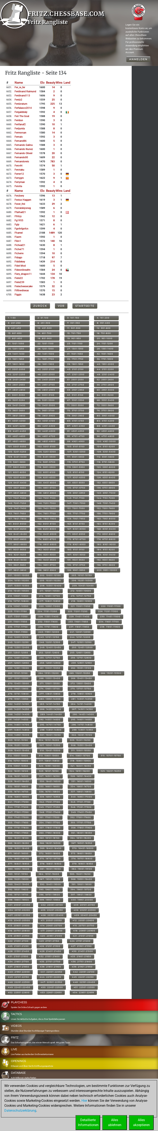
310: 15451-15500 (50, 750)
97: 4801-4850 (17, 441)
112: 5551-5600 (106, 457)
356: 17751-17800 (18, 828)
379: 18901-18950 (82, 864)
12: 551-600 (104, 328)
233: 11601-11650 (78, 622)
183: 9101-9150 (76, 549)
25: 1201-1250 (16, 349)
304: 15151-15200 (49, 740)
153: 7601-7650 (17, 513)
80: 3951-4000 (106, 415)
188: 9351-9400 (106, 555)
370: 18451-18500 (83, 848)
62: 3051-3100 (46, 395)
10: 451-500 (45, 328)
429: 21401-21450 (50, 951)
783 (52, 161)
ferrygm (19, 178)
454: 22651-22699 (83, 992)
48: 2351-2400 (106, 374)
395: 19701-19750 (18, 894)
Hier (84, 1101)
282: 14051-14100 (18, 704)
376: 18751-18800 (82, 858)
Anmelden (138, 59)
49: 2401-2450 (17, 379)
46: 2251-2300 (46, 374)
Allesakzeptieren (141, 1122)
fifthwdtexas (22, 290)
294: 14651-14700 (18, 725)
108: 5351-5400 (106, 452)
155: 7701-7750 (76, 513)
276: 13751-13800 (18, 694)
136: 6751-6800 (106, 488)
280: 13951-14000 (50, 699)
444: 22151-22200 (50, 977)
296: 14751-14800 (82, 725)
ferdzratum (21, 103)
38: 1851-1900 (46, 364)
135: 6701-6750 (76, 488)
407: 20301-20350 (19, 915)
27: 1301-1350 (75, 349)
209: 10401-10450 (83, 585)
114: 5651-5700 (47, 462)
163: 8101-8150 (76, 524)
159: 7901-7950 (76, 518)
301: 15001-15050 (50, 735)
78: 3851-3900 (46, 415)
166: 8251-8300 (47, 529)
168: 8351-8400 (106, 529)
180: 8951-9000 (106, 544)
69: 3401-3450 (17, 405)
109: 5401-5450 (17, 457)
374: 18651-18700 (18, 858)
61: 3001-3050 (16, 395)
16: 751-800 (104, 333)
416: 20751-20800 (19, 931)
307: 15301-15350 (50, 745)
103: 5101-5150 (76, 446)
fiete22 (19, 278)
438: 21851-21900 (50, 967)
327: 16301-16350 (49, 776)
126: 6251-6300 (47, 477)
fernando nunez (24, 149)
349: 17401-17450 (81, 812)
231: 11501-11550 (17, 622)
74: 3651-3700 (46, 410)
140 (52, 241)
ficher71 (19, 249)
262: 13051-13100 (81, 668)
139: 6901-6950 (76, 493)
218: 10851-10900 (81, 601)
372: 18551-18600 (49, 853)
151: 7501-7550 (76, 508)
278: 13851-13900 (81, 694)
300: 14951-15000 (18, 735)
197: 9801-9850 (17, 570)
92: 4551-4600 (105, 431)
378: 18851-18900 (51, 864)
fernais (19, 136)
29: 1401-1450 (16, 354)
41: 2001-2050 (16, 369)
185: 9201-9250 (17, 555)
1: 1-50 (12, 318)
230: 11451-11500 (110, 616)
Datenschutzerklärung (20, 1110)
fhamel (19, 232)
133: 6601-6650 (17, 488)
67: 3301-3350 (75, 400)
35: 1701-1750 (75, 359)
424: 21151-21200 (80, 941)
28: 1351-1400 (105, 349)
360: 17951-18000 (49, 833)
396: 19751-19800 (49, 894)
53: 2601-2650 (16, 385)
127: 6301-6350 (76, 477)
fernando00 (21, 157)
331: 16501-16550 (81, 781)
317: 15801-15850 (49, 761)
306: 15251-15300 (18, 745)
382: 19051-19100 (82, 869)
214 (52, 261)
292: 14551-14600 (49, 719)
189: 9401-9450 (17, 560)
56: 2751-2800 (105, 385)
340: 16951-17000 (81, 797)
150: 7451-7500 (47, 508)
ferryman (20, 182)
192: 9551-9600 (106, 560)
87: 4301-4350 (76, 426)
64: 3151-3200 (105, 395)
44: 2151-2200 (105, 369)
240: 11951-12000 (48, 632)
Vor (61, 305)
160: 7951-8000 (106, 518)
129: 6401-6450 (17, 482)
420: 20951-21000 (51, 936)
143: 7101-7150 (76, 498)
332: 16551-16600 (18, 786)
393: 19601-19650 (49, 889)
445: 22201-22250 (83, 977)
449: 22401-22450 (19, 987)
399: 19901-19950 (50, 900)
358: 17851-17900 (81, 828)
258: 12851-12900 (50, 663)
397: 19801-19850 (81, 894)
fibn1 (18, 241)
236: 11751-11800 (48, 627)
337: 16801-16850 (81, 791)
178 (52, 278)
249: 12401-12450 (50, 647)
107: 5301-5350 (76, 452)
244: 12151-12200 (80, 637)
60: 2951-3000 (105, 390)
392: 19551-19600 (18, 889)
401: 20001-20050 (19, 905)
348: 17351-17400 (50, 812)
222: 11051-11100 (111, 606)
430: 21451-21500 (82, 951)
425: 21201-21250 (18, 946)
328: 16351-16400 (81, 776)
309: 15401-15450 (18, 750)
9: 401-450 (14, 328)
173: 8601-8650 (17, 539)
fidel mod (20, 265)
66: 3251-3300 (46, 400)
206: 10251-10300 (82, 580)
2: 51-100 (43, 318)
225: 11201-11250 (78, 611)
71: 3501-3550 (75, 405)
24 (53, 269)
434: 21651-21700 (18, 961)
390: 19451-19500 (50, 884)
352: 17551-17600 (80, 817)
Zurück (40, 305)
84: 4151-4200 (105, 421)
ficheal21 (20, 245)
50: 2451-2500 (46, 379)
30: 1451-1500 (46, 354)
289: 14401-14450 (51, 714)
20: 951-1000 (105, 338)
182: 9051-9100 (47, 549)
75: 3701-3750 (75, 410)
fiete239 (19, 282)
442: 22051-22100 (84, 972)
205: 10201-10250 (50, 580)
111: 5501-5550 (76, 457)
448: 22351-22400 (84, 982)
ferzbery (19, 195)
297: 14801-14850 (18, 730)
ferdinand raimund (25, 91)
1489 (52, 232)
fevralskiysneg (23, 208)
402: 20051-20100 (52, 905)
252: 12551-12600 (49, 652)
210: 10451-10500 (18, 591)
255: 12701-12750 (50, 658)
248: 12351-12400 (18, 647)
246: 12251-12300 (50, 642)
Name (19, 82)
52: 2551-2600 (105, 379)
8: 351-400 (103, 323)
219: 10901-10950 (18, 606)
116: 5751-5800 (106, 462)
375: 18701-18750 (50, 858)
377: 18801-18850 (18, 864)
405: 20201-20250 (52, 910)
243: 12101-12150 (49, 637)
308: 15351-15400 (81, 745)
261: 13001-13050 (50, 668)
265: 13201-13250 (80, 673)
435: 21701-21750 (50, 961)
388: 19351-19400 (81, 879)
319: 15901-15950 (18, 766)
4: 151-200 (103, 318)
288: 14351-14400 (19, 714)
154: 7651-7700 (47, 513)
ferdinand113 (22, 95)
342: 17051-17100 (50, 802)
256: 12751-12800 (81, 658)
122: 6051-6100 (47, 472)
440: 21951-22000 (19, 972)
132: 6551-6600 (106, 482)
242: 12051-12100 (18, 637)
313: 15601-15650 (49, 755)
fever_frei (20, 204)
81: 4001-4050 (17, 421)
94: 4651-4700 (46, 436)
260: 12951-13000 (18, 668)
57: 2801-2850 (17, 390)
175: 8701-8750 (76, 539)
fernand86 (21, 140)
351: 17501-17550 (50, 817)
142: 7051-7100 (47, 498)
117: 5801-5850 (17, 467)
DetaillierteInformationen (88, 1122)
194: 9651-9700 (47, 565)
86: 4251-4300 (46, 426)
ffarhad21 (20, 212)
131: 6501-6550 (76, 482)
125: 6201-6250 (17, 477)
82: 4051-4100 (46, 421)
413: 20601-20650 (19, 925)
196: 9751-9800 (106, 565)
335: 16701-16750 (18, 791)
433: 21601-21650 (81, 956)
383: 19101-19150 (18, 874)
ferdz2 (18, 99)
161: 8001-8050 (17, 524)
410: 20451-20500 (19, 920)
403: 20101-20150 (84, 905)
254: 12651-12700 (18, 658)
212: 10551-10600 (81, 591)
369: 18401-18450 (51, 848)
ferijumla (20, 128)
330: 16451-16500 (50, 781)
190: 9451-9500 (47, 560)
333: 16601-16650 (49, 786)
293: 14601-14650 (81, 719)
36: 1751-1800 (105, 359)
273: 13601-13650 (18, 688)
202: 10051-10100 (50, 575)
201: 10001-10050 (18, 575)
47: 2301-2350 (76, 374)
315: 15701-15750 (111, 755)
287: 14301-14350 (82, 709)
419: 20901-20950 (19, 936)
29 (53, 204)
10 (53, 124)
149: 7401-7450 (17, 508)
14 (53, 87)
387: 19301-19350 (50, 879)
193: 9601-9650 (17, 565)
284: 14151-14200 (81, 704)
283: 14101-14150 (50, 704)
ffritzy (18, 216)
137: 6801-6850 (17, 493)
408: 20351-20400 (52, 915)
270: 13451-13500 (18, 683)
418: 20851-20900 (84, 931)
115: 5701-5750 (76, 462)
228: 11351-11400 (48, 616)
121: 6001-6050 (17, 472)
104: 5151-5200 (106, 446)
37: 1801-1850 (16, 364)
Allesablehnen (114, 1122)
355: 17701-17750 (81, 822)
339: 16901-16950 (50, 797)
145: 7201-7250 (17, 503)
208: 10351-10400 (51, 585)
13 (53, 195)
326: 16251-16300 (18, 776)
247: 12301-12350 (81, 642)
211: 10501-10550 (50, 591)
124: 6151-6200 (106, 472)
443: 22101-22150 (18, 977)
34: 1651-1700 (46, 359)
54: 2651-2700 (46, 385)
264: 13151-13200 (48, 673)
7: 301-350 (73, 323)
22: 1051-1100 (46, 343)
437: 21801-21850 (18, 967)
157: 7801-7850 (17, 518)
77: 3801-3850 (17, 415)
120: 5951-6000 (106, 467)
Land (67, 82)
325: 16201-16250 (111, 771)
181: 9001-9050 (17, 549)
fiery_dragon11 (23, 274)
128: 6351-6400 (106, 477)
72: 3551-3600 (105, 405)
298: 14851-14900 (51, 730)
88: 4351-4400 (106, 426)
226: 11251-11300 (108, 611)
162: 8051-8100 (47, 524)
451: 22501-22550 (84, 987)
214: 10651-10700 (49, 596)
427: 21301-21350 (81, 946)
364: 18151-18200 (80, 838)
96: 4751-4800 (106, 436)
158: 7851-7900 (47, 518)
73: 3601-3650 (16, 410)
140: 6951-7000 (106, 493)
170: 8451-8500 (47, 534)
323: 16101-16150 (49, 771)
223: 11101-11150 (17, 611)
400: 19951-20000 (82, 900)
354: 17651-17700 (49, 822)
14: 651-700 (45, 333)
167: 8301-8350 (76, 529)
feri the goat (22, 116)
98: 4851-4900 (47, 441)
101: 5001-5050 (17, 446)
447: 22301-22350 (51, 982)
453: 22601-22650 (51, 992)
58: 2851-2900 (46, 390)
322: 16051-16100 (18, 771)
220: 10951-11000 (49, 606)
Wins (59, 82)
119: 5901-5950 (76, 467)
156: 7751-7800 (106, 513)
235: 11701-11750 (18, 627)
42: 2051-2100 (46, 369)
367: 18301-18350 (81, 843)
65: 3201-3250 (16, 400)
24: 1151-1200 (105, 343)
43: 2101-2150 (75, 369)
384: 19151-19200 (49, 874)
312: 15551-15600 (18, 755)
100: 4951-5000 (106, 441)
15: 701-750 (74, 333)
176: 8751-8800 (106, 539)
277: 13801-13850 (50, 694)
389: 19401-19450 (18, 884)
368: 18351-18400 (18, 848)
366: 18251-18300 (50, 843)
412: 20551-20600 (83, 920)
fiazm (18, 236)
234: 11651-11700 (109, 622)
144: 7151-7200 (106, 498)
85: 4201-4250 (17, 426)
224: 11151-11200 (47, 611)
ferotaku (19, 169)
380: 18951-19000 (18, 869)
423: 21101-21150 (49, 941)
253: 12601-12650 (80, 652)
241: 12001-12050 (80, 632)
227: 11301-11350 (18, 616)
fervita (18, 186)
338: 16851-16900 (18, 797)
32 (53, 286)
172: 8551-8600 (106, 534)
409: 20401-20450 (85, 915)
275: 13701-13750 (81, 688)
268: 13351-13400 (49, 678)
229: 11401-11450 (79, 616)
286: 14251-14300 (50, 709)
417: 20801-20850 (52, 931)
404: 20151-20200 (19, 910)
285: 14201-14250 (18, 709)
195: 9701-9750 (76, 565)
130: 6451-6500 (47, 482)
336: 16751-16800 (49, 791)
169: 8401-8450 (17, 534)
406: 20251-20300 (85, 910)
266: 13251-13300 (111, 673)
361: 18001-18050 (81, 833)
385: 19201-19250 (80, 874)
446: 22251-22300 (19, 982)
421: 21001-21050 (83, 936)
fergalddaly (21, 112)
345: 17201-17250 (49, 807)
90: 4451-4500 (47, 431)
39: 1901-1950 (75, 364)
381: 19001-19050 (50, 869)
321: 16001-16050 (81, 766)
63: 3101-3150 (75, 395)
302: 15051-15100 (82, 735)
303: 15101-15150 (18, 740)
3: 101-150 (73, 318)
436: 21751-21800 (81, 961)
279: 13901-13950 (18, 699)
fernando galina (24, 145)
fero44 (18, 165)
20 (53, 153)
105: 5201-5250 (17, 452)
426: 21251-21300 (50, 946)
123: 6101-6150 (76, 472)
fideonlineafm (22, 269)
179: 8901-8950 (76, 544)
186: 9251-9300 (47, 555)
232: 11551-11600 (48, 622)
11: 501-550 (74, 328)
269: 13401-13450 (81, 678)
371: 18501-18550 (18, 853)
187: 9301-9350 (76, 555)
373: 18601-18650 (81, 853)
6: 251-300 (44, 323)
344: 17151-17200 (18, 807)
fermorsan (20, 132)
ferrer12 (19, 173)
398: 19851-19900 (18, 900)
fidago (18, 257)
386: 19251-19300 (18, 879)
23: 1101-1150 (75, 343)
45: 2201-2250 (16, 374)
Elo (42, 82)
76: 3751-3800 (105, 410)
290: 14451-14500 (83, 714)
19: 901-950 (74, 338)
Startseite (84, 305)
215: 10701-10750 (81, 596)
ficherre (19, 253)
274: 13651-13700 (49, 688)
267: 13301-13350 (18, 678)
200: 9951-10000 (107, 570)
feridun (19, 120)
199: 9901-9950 (76, 570)
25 (53, 99)
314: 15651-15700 (80, 755)
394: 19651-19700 (81, 889)
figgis (18, 294)
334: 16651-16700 (81, 786)
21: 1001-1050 (16, 343)
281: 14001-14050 (82, 699)
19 (53, 116)
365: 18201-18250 (18, 843)
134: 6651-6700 (47, 488)
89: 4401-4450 (17, 431)
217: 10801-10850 (50, 601)
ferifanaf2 (20, 124)
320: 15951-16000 (49, 766)
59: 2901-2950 (75, 390)
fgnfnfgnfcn (21, 228)
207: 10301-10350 (18, 585)
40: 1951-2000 (105, 364)
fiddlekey (20, 261)
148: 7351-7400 (106, 503)
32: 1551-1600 (105, 354)
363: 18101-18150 (50, 838)
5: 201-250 (14, 323)
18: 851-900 (45, 338)
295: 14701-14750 (50, 725)
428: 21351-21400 (18, 951)
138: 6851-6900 (47, 493)
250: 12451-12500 (82, 647)
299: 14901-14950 (82, 730)
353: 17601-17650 (18, 822)
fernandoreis (22, 161)
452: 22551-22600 (19, 992)
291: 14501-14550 (18, 719)
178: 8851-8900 (47, 544)
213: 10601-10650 (18, 596)
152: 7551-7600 (106, 508)
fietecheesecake (24, 286)
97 (53, 257)
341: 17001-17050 (18, 802)
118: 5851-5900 (47, 467)
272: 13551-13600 (81, 683)
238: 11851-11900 (110, 627)
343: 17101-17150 (81, 802)
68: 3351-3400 (105, 400)
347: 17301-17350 (18, 812)
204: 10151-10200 (18, 580)
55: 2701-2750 (75, 385)
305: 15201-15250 (80, 740)
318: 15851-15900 (80, 761)
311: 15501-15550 (81, 750)
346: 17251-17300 (81, 807)
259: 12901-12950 (81, 663)
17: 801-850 (15, 338)
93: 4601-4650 (17, 436)
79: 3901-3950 (75, 415)
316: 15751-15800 (18, 761)
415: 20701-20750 (83, 925)
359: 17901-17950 (18, 833)
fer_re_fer (20, 87)
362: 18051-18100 (18, 838)
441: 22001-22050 (51, 972)
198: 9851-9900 (47, 570)
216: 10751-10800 (18, 601)
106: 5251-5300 (47, 452)
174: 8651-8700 (47, 539)
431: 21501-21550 (18, 956)
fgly (17, 224)
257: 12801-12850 (18, 663)
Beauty (50, 82)
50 (53, 165)
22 (53, 157)
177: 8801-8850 (17, 544)
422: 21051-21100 (18, 941)
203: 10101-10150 (82, 575)
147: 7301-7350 (76, 503)
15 (53, 290)
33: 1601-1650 (16, 359)
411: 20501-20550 (51, 920)
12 (53, 216)
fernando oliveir (24, 153)
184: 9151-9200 (106, 549)
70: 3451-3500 (46, 405)
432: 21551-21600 (49, 956)
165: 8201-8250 (17, 529)
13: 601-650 (15, 333)
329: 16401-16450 (18, 781)
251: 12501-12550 (18, 652)
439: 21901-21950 (82, 967)
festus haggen (23, 199)
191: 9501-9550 (76, 560)
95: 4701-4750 (76, 436)
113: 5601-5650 (17, 462)
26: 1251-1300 (46, 349)
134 (52, 274)
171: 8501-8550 (76, 534)
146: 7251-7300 (47, 503)
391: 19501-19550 (82, 884)
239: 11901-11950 (18, 632)
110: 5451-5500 (47, 457)
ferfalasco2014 (23, 108)
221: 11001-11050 (81, 606)
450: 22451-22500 (52, 987)
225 (52, 103)
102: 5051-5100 (47, 446)
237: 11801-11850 (79, 627)
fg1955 (19, 220)
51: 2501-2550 (75, 379)
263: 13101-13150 (18, 673)
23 (53, 294)
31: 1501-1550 (75, 354)
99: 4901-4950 (76, 441)
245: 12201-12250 (18, 642)
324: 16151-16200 (80, 771)
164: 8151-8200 (106, 524)
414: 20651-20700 (51, 925)
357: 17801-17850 (50, 828)
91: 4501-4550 (75, 431)
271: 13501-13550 (50, 683)
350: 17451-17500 (18, 817)
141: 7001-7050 (17, 498)
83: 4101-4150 (75, 421)
